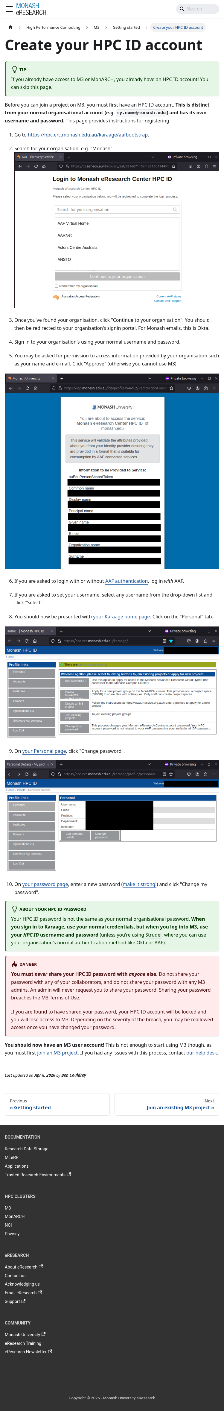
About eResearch (24, 1267)
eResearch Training (23, 1343)
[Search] (197, 9)
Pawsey (12, 1233)
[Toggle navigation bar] (9, 8)
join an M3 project (57, 1052)
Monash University (25, 1334)
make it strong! (139, 884)
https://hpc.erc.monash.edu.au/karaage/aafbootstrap (88, 134)
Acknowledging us (22, 1284)
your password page (45, 884)
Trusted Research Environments (38, 1175)
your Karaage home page (121, 616)
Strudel (153, 934)
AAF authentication (126, 581)
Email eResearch (23, 1293)
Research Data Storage (26, 1148)
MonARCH (15, 1216)
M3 (8, 1208)
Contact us (15, 1275)
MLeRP (12, 1157)
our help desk (201, 1052)
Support (15, 1301)
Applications (17, 1166)
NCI (8, 1225)
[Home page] (10, 27)
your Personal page (44, 751)
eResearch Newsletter (28, 1352)
